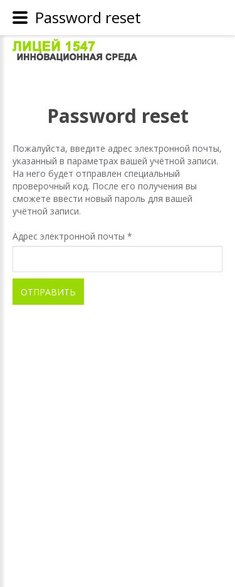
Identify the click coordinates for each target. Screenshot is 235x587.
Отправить (48, 292)
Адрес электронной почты (72, 236)
